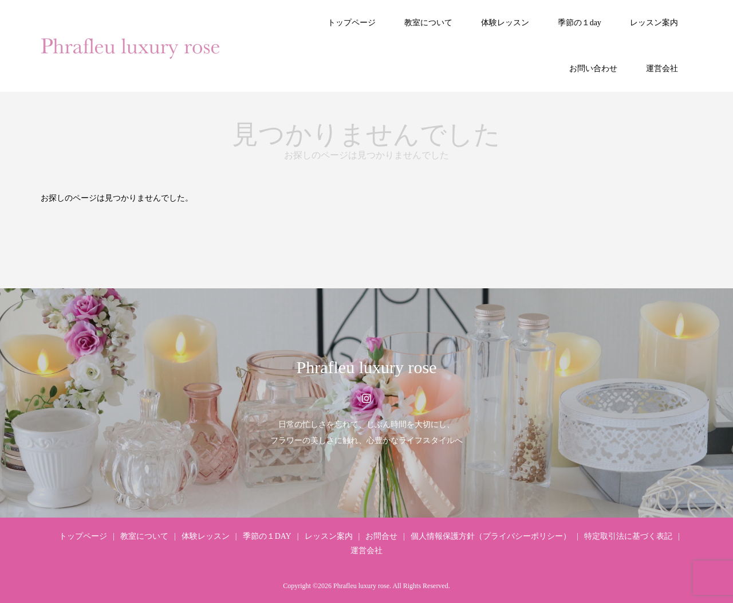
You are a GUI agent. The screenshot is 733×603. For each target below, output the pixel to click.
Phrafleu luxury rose (367, 367)
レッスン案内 (654, 22)
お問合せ (381, 536)
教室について (428, 22)
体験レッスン (505, 22)
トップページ (352, 22)
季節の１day (579, 22)
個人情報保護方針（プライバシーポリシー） (491, 536)
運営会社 (662, 68)
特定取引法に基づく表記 (628, 536)
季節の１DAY (267, 536)
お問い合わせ (593, 68)
